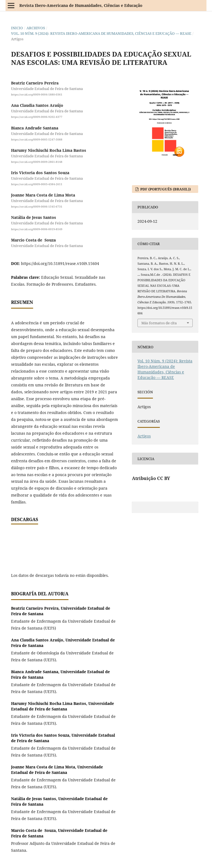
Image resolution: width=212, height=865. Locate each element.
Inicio (17, 27)
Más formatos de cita (159, 322)
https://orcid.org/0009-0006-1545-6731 (36, 206)
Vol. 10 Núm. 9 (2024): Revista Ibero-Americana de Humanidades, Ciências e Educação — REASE (101, 33)
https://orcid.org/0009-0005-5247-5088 (36, 139)
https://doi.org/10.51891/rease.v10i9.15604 (60, 263)
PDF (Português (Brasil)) (165, 189)
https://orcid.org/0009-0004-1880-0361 (36, 94)
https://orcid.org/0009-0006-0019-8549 (36, 229)
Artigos (144, 436)
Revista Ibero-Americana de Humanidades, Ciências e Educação (80, 5)
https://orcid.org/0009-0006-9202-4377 (36, 117)
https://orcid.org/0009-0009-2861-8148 (36, 162)
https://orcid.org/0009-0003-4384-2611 (36, 184)
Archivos (35, 27)
